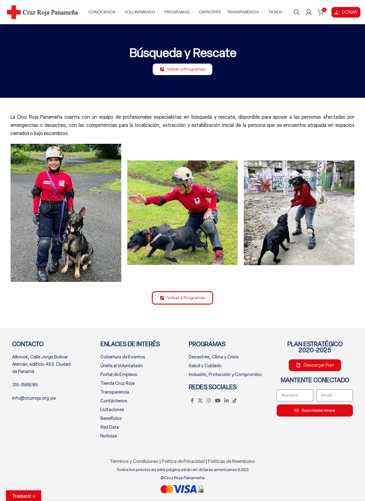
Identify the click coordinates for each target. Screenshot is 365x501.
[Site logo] (42, 12)
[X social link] (200, 401)
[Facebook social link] (192, 401)
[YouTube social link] (217, 401)
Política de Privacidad (183, 461)
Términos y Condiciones (134, 461)
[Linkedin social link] (226, 401)
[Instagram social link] (209, 401)
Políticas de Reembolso (231, 461)
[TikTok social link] (235, 401)
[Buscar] (297, 12)
